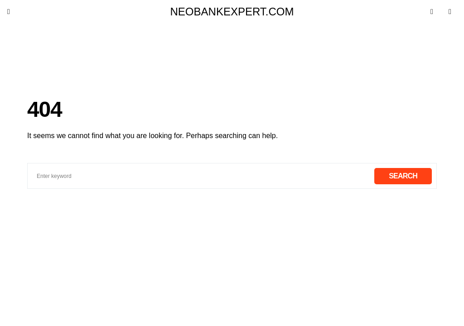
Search (403, 176)
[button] (14, 12)
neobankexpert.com (232, 11)
